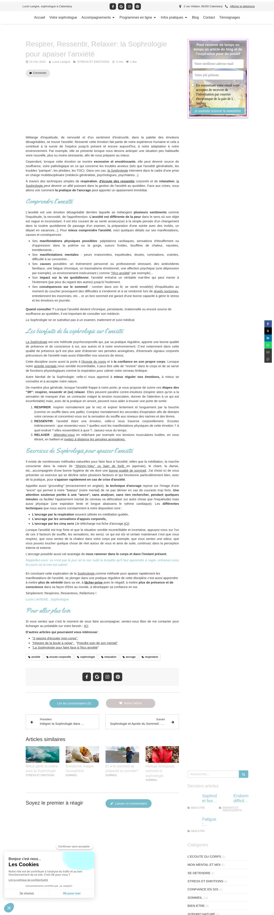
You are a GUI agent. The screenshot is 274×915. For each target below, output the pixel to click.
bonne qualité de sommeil (127, 470)
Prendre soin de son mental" (97, 643)
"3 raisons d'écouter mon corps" (55, 638)
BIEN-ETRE (196, 258)
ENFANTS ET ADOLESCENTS (210, 275)
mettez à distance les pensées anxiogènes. (94, 439)
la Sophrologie (117, 170)
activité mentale (46, 366)
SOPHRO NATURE (201, 267)
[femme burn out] (194, 153)
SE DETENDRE (199, 226)
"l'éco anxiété (120, 273)
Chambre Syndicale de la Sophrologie (142, 911)
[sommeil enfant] (225, 153)
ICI (125, 523)
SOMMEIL (195, 250)
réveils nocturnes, (166, 291)
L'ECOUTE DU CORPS (204, 209)
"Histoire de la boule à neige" (53, 643)
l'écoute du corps (93, 361)
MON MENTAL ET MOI (204, 217)
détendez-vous (64, 435)
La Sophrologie (36, 342)
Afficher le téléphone (242, 6)
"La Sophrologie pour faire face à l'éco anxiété (65, 647)
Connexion (245, 911)
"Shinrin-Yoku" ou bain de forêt (100, 466)
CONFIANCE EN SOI (203, 242)
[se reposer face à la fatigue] (194, 176)
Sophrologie (86, 573)
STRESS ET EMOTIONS (205, 234)
